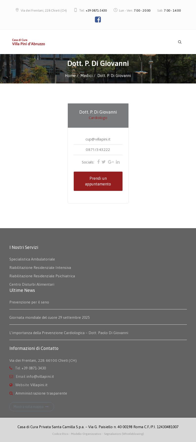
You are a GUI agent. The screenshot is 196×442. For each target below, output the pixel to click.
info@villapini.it (40, 376)
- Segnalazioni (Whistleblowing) (123, 434)
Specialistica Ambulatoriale (32, 259)
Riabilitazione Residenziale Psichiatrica (42, 276)
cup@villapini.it (98, 139)
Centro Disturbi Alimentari (31, 284)
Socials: (88, 162)
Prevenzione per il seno (29, 302)
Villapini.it (39, 385)
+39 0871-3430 (96, 10)
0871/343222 (98, 149)
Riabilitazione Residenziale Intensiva (40, 267)
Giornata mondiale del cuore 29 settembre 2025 (49, 317)
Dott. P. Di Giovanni (98, 112)
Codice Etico (60, 434)
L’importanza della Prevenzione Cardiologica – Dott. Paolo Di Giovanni (68, 333)
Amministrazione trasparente (41, 393)
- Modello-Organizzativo (85, 434)
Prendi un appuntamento (98, 181)
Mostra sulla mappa (31, 407)
